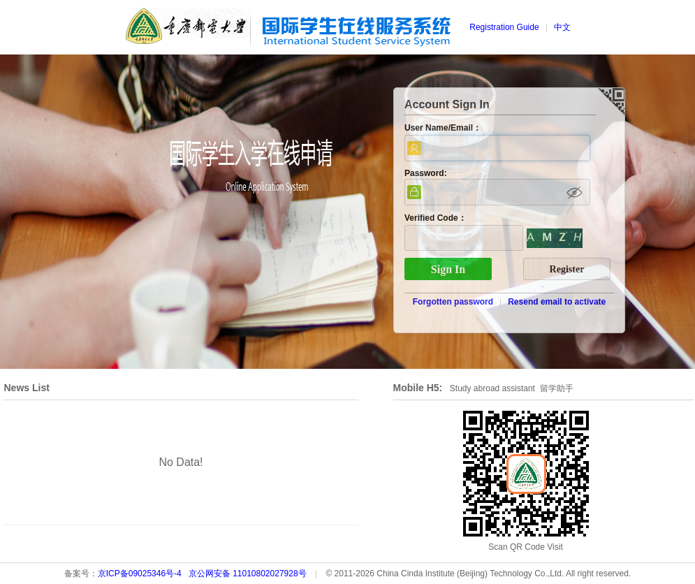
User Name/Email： (442, 128)
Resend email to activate (557, 302)
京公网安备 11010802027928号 (248, 573)
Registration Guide (504, 27)
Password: (425, 173)
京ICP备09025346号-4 (140, 573)
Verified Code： (435, 218)
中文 (562, 27)
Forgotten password (453, 302)
